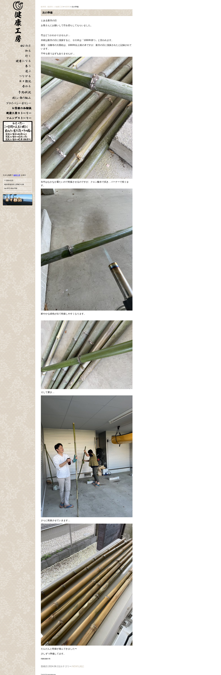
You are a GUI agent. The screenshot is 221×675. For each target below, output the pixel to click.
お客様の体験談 (21, 108)
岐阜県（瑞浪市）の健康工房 (52, 7)
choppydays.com (51, 674)
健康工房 (16, 175)
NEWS (75, 666)
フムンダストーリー (18, 118)
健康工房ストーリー (18, 113)
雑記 (81, 666)
